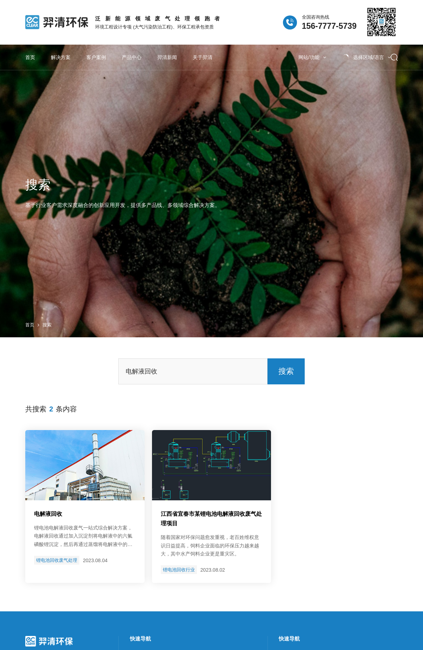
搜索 (47, 323)
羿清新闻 (167, 57)
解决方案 (61, 57)
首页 (30, 57)
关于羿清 (202, 57)
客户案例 (96, 57)
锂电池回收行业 (179, 568)
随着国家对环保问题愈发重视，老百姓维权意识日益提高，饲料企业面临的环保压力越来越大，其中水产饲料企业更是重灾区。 (210, 544)
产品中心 (131, 57)
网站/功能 (312, 57)
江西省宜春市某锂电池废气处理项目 (211, 516)
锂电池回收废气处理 (56, 558)
